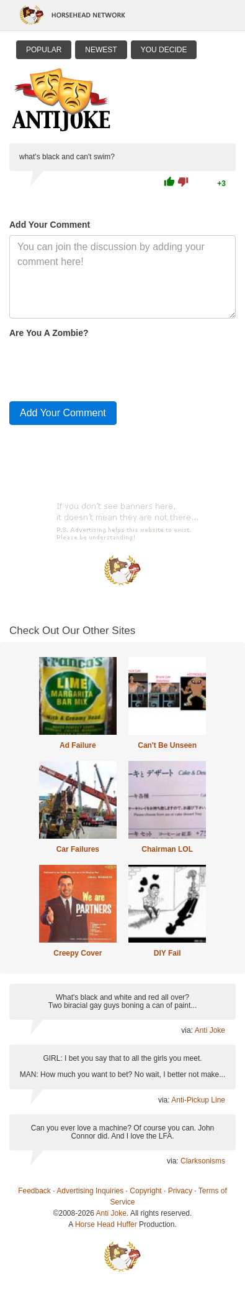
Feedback (34, 1190)
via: (187, 1030)
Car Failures (77, 849)
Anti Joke (210, 1030)
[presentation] (103, 367)
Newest (101, 49)
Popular (43, 49)
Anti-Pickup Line (198, 1100)
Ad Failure (78, 745)
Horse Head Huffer (106, 1224)
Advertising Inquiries (89, 1190)
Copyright (145, 1190)
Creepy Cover (77, 953)
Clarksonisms (202, 1161)
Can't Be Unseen (167, 745)
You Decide (164, 49)
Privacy (180, 1190)
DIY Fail (167, 953)
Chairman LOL (167, 849)
